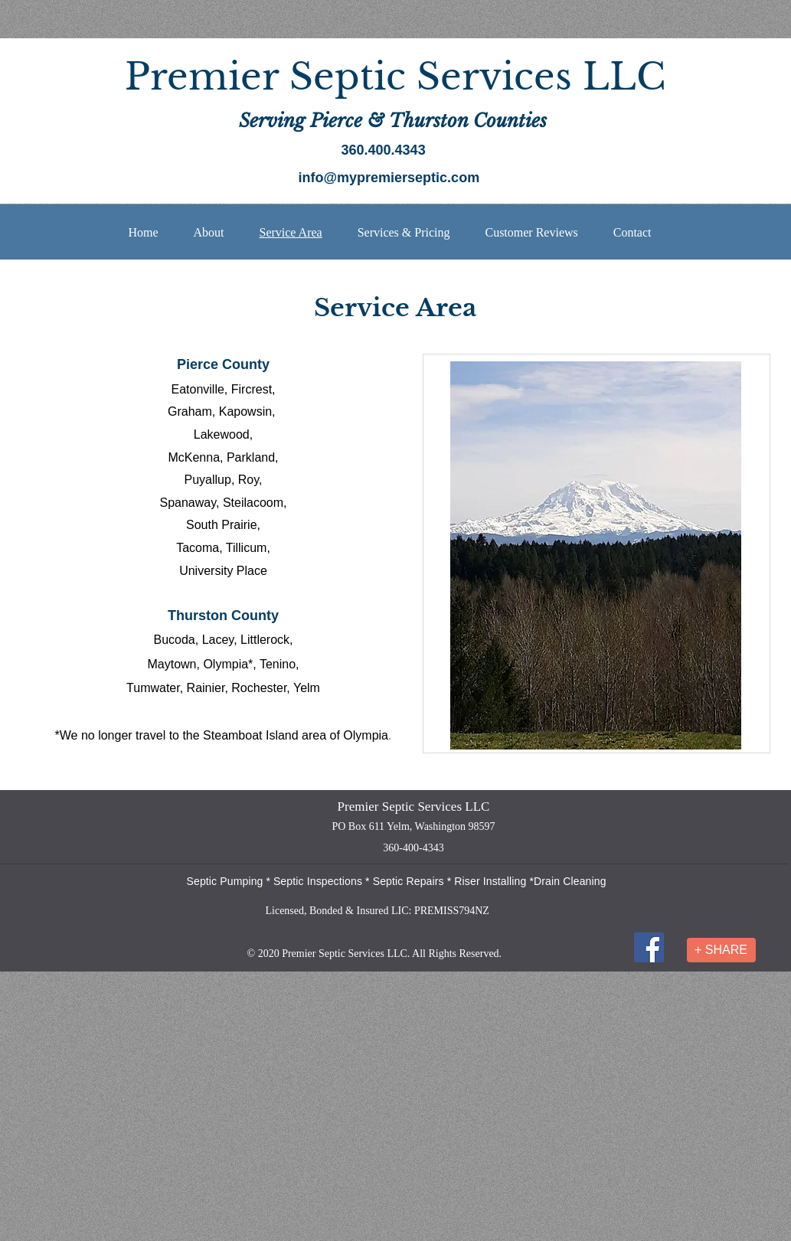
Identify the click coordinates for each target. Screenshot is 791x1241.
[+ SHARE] (721, 950)
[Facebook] (649, 947)
